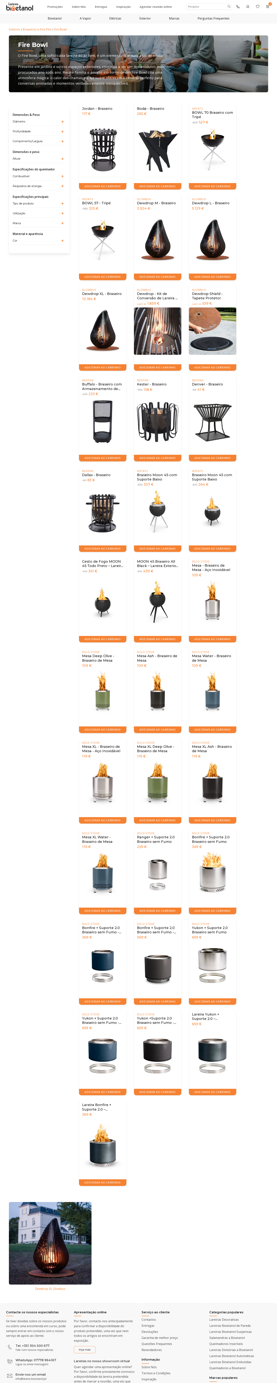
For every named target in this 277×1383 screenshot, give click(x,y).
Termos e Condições (156, 1373)
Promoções (55, 7)
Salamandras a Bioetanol (227, 1338)
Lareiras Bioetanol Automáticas (231, 1356)
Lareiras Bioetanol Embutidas (230, 1362)
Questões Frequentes (157, 1344)
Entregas (101, 7)
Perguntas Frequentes (213, 18)
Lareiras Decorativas (224, 1319)
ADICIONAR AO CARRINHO (103, 186)
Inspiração (123, 7)
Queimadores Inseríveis (226, 1344)
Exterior (145, 18)
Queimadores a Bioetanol (227, 1368)
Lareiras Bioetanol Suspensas (230, 1332)
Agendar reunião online (156, 7)
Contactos (149, 1319)
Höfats (197, 108)
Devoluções (150, 1332)
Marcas (174, 18)
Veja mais (85, 1349)
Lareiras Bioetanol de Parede (230, 1326)
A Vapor (85, 18)
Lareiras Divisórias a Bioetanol (231, 1350)
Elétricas (115, 18)
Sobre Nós (79, 7)
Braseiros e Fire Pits (37, 29)
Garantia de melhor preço (160, 1338)
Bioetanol (55, 18)
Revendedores (152, 1350)
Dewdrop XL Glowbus (50, 1289)
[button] (39, 122)
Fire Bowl (60, 29)
